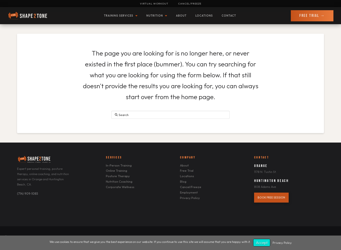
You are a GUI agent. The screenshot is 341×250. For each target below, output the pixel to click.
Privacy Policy (282, 243)
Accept (262, 242)
